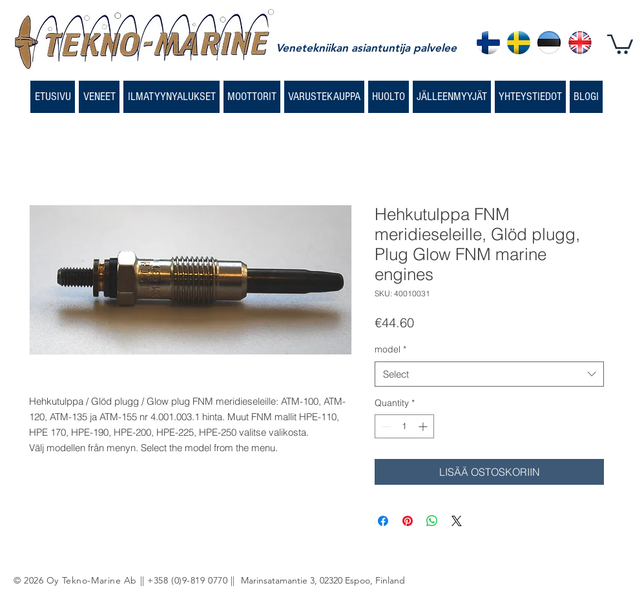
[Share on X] (456, 521)
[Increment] (424, 426)
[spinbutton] (404, 426)
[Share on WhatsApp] (432, 521)
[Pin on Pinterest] (407, 521)
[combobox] (489, 374)
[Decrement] (385, 426)
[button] (620, 43)
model (390, 349)
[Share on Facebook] (383, 521)
